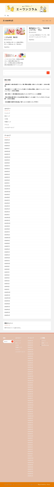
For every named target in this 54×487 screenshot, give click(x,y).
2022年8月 (7, 243)
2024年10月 (7, 191)
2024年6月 (7, 203)
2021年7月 (7, 272)
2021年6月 (7, 275)
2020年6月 (7, 309)
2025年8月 (7, 163)
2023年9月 (7, 226)
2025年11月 (7, 154)
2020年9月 (7, 301)
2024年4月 (7, 209)
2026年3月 (7, 142)
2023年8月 (7, 229)
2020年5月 (7, 312)
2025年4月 (7, 174)
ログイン (44, 340)
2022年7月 (7, 246)
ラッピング (7, 113)
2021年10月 (7, 263)
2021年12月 (7, 257)
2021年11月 (7, 260)
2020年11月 (7, 295)
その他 (6, 119)
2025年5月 (7, 171)
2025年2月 (7, 180)
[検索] (48, 72)
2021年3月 (7, 283)
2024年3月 (7, 211)
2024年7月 (7, 200)
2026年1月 (7, 148)
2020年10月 (7, 298)
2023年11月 (7, 220)
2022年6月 (7, 249)
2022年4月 (7, 255)
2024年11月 (7, 188)
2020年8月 (7, 303)
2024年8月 (7, 197)
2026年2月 (7, 145)
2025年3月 (7, 177)
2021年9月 (7, 266)
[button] (12, 341)
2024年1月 (7, 214)
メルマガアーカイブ (9, 127)
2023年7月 (7, 232)
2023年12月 (7, 217)
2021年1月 (7, 289)
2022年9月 (7, 240)
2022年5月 (7, 252)
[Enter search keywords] (8, 341)
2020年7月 (7, 306)
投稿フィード (45, 343)
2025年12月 (7, 151)
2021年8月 (7, 269)
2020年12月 (7, 292)
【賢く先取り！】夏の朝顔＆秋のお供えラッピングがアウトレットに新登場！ (23, 94)
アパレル (7, 124)
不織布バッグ (8, 121)
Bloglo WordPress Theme (44, 484)
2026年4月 (7, 140)
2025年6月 (7, 168)
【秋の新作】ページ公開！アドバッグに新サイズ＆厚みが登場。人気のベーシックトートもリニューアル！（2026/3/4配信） (27, 90)
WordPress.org (45, 345)
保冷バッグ (7, 116)
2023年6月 (7, 234)
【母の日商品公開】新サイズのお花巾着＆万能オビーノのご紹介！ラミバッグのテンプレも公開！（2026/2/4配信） (27, 98)
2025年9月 (7, 160)
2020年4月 (7, 315)
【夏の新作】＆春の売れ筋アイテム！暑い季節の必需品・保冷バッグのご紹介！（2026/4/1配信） (27, 85)
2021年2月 (7, 286)
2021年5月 (7, 278)
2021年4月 (7, 280)
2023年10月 (7, 223)
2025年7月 (7, 165)
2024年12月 (7, 186)
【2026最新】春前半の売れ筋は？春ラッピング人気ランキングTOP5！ (22, 102)
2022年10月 (7, 237)
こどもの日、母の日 (10, 37)
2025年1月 (7, 183)
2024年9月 (7, 194)
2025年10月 (7, 157)
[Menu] (8, 15)
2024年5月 (7, 206)
